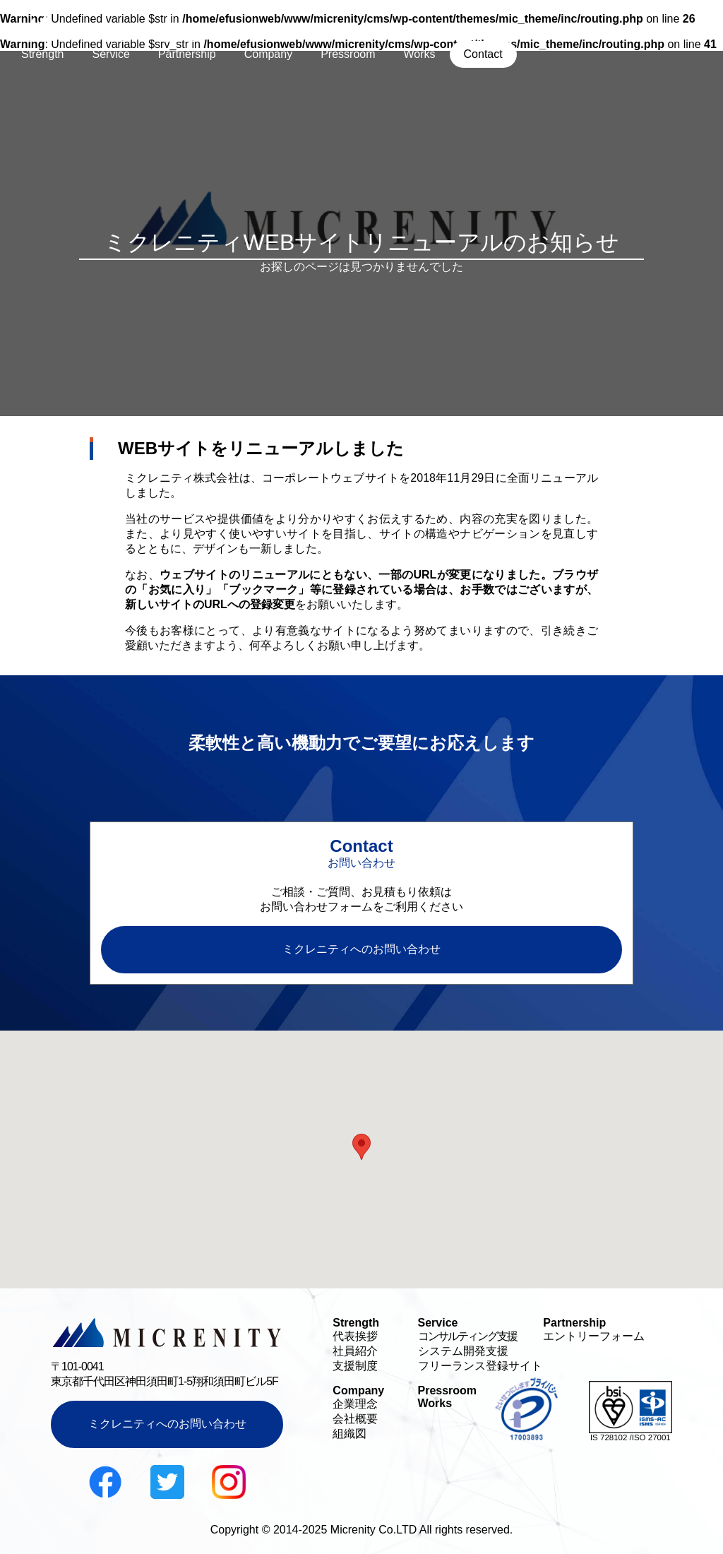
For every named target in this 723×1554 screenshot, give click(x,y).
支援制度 (355, 1366)
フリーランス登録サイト (480, 1366)
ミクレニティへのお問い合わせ (167, 1424)
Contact (483, 54)
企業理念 (355, 1404)
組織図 (349, 1434)
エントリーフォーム (594, 1336)
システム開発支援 (463, 1351)
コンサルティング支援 (467, 1336)
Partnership (187, 54)
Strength (42, 54)
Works (420, 54)
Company (268, 54)
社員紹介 (355, 1351)
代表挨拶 (355, 1336)
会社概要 (355, 1419)
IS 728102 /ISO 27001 (630, 1437)
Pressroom (348, 54)
